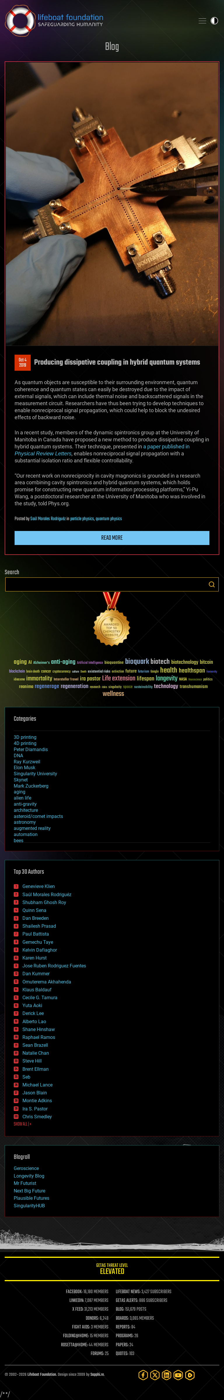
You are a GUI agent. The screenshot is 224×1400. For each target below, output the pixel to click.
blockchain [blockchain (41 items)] (17, 671)
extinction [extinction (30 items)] (118, 672)
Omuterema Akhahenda (46, 982)
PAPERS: (122, 1345)
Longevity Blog (29, 1176)
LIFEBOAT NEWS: (128, 1292)
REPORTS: (123, 1327)
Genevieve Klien (38, 886)
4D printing (25, 743)
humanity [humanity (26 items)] (211, 672)
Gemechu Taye (37, 942)
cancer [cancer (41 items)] (46, 671)
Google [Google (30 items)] (154, 672)
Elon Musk (24, 767)
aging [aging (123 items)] (20, 662)
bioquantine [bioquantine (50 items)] (114, 662)
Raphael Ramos (38, 1037)
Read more (112, 538)
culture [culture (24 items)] (75, 671)
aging (19, 792)
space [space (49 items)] (128, 686)
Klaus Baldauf (37, 989)
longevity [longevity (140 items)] (167, 678)
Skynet (21, 780)
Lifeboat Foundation (41, 1374)
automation (26, 834)
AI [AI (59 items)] (30, 663)
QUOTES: (122, 1354)
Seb (26, 1077)
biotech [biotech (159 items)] (160, 662)
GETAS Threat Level (112, 1270)
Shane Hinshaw (38, 1029)
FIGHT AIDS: (81, 1327)
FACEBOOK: (74, 1292)
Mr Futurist (25, 1183)
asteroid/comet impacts (38, 816)
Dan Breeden (35, 918)
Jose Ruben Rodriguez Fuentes (54, 966)
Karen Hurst (34, 958)
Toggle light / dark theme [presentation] (214, 21)
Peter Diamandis (31, 749)
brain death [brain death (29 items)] (33, 672)
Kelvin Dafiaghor (39, 950)
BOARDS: (122, 1318)
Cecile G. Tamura (39, 997)
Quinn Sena (34, 910)
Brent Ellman (35, 1069)
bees (18, 840)
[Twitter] (155, 1375)
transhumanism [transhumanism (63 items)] (194, 686)
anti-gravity (25, 804)
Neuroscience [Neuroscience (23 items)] (195, 680)
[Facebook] (143, 1375)
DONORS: (92, 1318)
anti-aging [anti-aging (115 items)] (63, 662)
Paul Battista (35, 934)
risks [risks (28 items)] (104, 687)
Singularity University (35, 773)
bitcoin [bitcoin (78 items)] (206, 662)
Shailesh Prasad (39, 926)
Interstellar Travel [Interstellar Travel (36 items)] (66, 680)
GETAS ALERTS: (127, 1301)
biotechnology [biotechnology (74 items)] (184, 662)
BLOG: (120, 1309)
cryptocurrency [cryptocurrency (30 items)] (61, 672)
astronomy (25, 822)
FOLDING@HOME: (76, 1336)
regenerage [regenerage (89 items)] (47, 686)
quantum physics (109, 519)
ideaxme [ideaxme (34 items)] (19, 680)
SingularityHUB (29, 1206)
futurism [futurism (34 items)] (143, 672)
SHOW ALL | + (23, 1124)
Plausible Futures (31, 1198)
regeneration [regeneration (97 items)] (74, 686)
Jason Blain (34, 1093)
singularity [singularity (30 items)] (115, 687)
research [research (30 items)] (95, 687)
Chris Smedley (37, 1116)
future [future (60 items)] (130, 671)
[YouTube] (178, 1375)
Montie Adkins (37, 1100)
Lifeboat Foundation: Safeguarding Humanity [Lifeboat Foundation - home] (97, 21)
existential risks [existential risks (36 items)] (99, 672)
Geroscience (26, 1168)
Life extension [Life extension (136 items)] (118, 678)
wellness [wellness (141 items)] (113, 694)
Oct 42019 (23, 363)
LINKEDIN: (76, 1301)
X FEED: (77, 1309)
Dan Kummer (36, 973)
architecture (26, 810)
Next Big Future (29, 1191)
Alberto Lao (34, 1021)
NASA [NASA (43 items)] (183, 679)
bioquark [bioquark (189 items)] (137, 662)
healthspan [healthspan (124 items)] (192, 671)
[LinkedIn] (166, 1375)
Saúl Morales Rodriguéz (48, 519)
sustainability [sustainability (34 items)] (143, 687)
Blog (112, 47)
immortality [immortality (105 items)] (39, 678)
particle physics (82, 519)
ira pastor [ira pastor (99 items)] (90, 678)
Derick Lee (33, 1013)
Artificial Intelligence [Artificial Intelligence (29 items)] (90, 663)
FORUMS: (97, 1354)
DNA (18, 755)
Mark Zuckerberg (31, 786)
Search (212, 584)
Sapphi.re (97, 1374)
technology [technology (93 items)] (166, 686)
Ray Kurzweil (27, 762)
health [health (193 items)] (168, 670)
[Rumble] (190, 1375)
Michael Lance (37, 1085)
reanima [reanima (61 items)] (26, 686)
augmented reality (32, 828)
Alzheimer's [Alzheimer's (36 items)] (41, 663)
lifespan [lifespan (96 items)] (145, 678)
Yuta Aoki (32, 1005)
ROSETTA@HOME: (74, 1345)
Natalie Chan (35, 1053)
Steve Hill (32, 1061)
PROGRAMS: (125, 1336)
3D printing (25, 737)
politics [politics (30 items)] (208, 680)
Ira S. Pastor (35, 1109)
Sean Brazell (35, 1045)
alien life (22, 798)
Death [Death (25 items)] (83, 671)
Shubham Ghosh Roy (44, 902)
